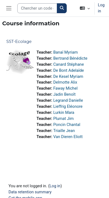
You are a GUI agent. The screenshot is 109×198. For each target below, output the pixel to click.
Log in (101, 7)
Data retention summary (30, 191)
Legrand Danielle (68, 100)
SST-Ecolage (19, 41)
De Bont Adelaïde (68, 70)
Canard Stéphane (68, 64)
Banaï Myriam (65, 52)
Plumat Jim (63, 118)
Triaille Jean (64, 130)
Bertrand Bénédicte (70, 58)
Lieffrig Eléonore (68, 106)
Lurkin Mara (63, 112)
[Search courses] (37, 8)
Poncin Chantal (66, 124)
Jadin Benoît (64, 94)
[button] (84, 8)
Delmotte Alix (65, 82)
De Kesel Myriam (68, 76)
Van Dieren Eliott (68, 136)
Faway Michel (65, 88)
